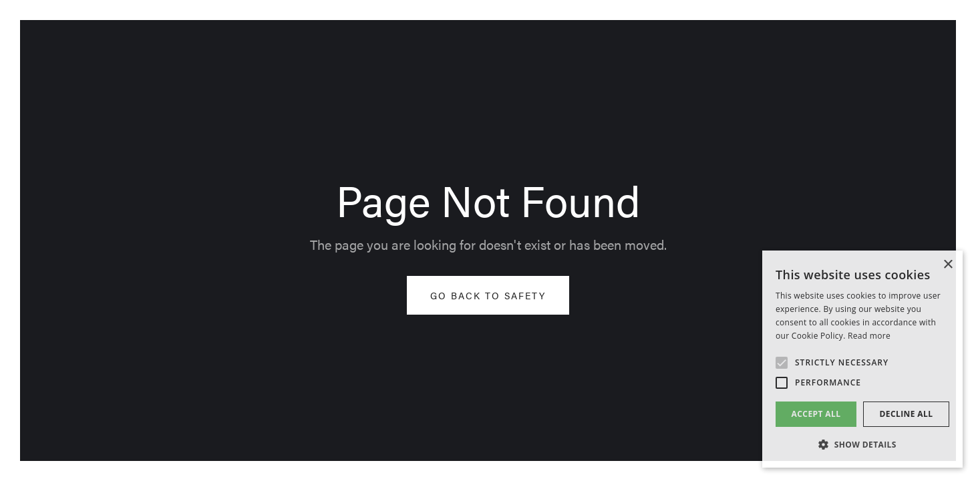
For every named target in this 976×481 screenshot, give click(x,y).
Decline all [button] (906, 414)
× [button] (948, 265)
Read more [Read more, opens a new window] (869, 335)
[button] (862, 445)
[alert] (862, 359)
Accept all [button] (816, 414)
